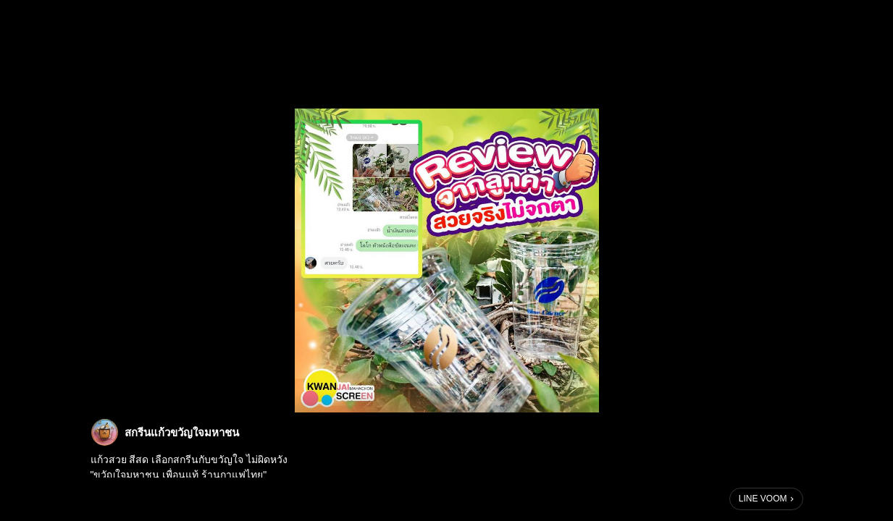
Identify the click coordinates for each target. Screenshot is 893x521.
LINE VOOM (763, 499)
